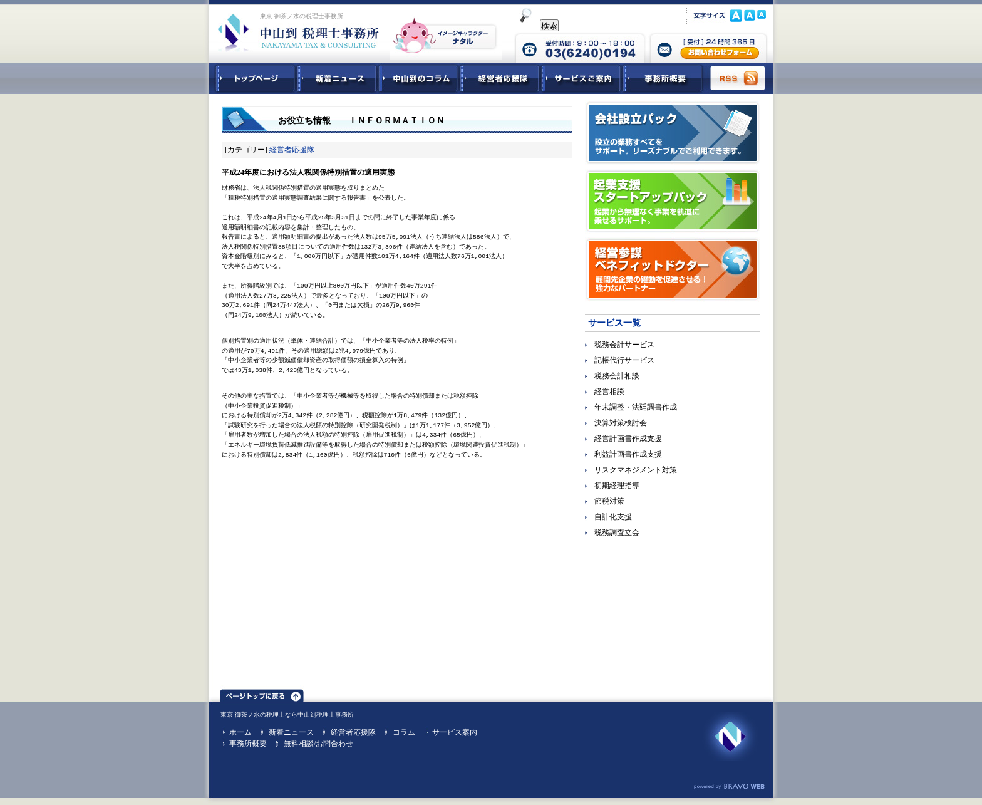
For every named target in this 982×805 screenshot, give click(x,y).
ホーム (240, 732)
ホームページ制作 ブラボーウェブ (729, 787)
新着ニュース (337, 78)
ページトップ (262, 693)
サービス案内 (454, 732)
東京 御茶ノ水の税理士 (252, 714)
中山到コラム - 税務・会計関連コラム (418, 78)
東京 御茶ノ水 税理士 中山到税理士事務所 (298, 32)
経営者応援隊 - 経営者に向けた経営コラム (499, 78)
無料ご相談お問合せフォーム (672, 636)
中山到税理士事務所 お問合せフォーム (708, 47)
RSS (738, 78)
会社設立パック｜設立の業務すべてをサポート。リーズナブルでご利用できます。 (672, 132)
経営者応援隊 (291, 149)
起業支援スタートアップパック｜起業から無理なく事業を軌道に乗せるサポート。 (672, 201)
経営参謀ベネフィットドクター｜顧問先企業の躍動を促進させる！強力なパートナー (672, 269)
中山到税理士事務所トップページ (253, 78)
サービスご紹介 (581, 78)
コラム (404, 732)
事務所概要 (662, 78)
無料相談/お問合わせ (318, 743)
